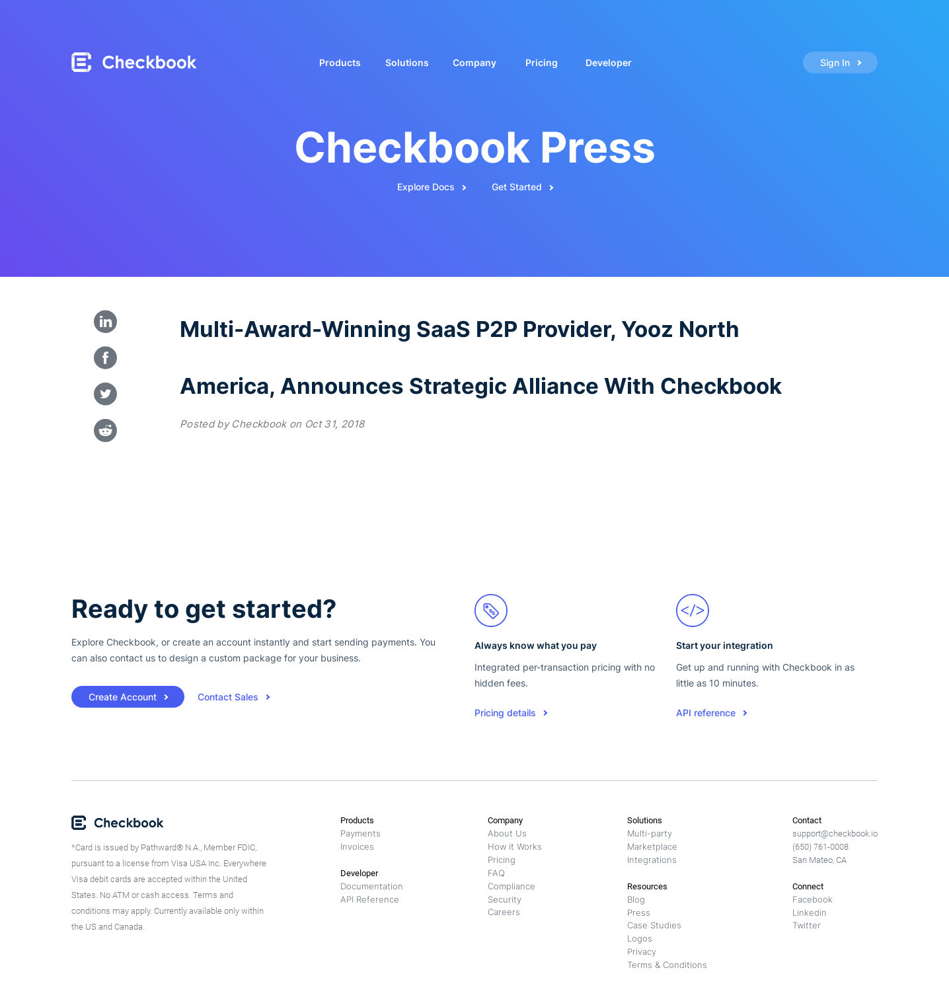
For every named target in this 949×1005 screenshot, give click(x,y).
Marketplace (652, 846)
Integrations (652, 859)
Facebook (812, 899)
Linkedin (809, 912)
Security (504, 899)
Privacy (641, 951)
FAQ (496, 873)
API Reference (369, 899)
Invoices (357, 846)
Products (340, 62)
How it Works (515, 846)
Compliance (511, 886)
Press (638, 912)
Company (474, 62)
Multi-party (649, 833)
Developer (609, 62)
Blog (636, 899)
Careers (504, 912)
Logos (639, 938)
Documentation (371, 886)
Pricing (541, 62)
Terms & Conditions (667, 964)
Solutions (407, 62)
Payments (360, 833)
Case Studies (654, 925)
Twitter (806, 925)
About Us (507, 833)
